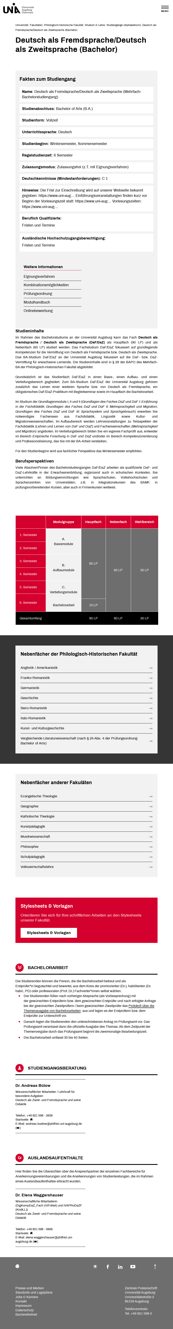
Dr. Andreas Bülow (32, 1086)
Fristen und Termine (38, 225)
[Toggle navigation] (165, 9)
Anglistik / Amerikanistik (39, 668)
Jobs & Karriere (26, 1297)
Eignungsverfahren (39, 276)
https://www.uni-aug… (57, 196)
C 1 (105, 178)
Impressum (23, 1305)
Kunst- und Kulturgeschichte (42, 728)
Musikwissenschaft (35, 837)
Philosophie (29, 847)
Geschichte (29, 698)
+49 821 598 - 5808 (40, 1229)
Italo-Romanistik (33, 718)
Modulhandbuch (37, 302)
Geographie (29, 806)
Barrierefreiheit (26, 1314)
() (18, 1127)
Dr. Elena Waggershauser (39, 1195)
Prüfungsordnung (38, 294)
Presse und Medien (29, 1288)
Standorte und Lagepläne (34, 1292)
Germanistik (30, 688)
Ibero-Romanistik (34, 708)
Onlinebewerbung (38, 311)
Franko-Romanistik (35, 678)
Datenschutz (24, 1310)
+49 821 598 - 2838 (40, 1115)
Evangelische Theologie (39, 796)
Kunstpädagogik (33, 826)
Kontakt (21, 1301)
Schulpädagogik (33, 857)
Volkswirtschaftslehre (37, 867)
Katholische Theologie (37, 816)
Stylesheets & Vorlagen (49, 933)
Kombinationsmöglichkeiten (46, 285)
